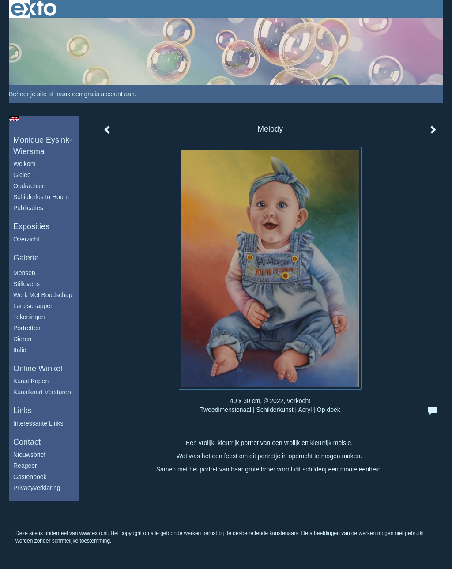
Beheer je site (28, 94)
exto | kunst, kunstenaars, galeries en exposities (34, 9)
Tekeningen (29, 316)
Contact (27, 441)
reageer (25, 465)
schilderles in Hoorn (41, 196)
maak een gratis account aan (95, 94)
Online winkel (37, 368)
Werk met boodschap (42, 294)
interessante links (38, 423)
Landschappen (33, 305)
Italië (19, 350)
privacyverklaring (36, 487)
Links (22, 410)
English (14, 118)
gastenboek (30, 476)
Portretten (26, 328)
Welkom (24, 163)
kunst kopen (31, 380)
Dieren (22, 339)
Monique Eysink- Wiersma (42, 146)
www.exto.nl (93, 533)
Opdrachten (29, 185)
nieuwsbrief (29, 454)
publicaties (28, 207)
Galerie (26, 257)
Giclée (22, 174)
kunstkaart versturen (42, 392)
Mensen (24, 272)
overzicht (26, 239)
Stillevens (26, 283)
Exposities (31, 226)
